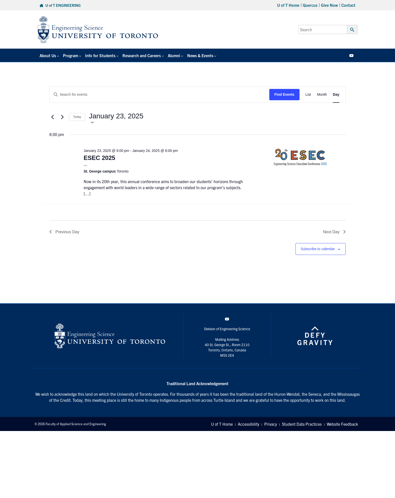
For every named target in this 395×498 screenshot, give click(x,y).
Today (77, 117)
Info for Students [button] (100, 55)
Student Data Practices (302, 423)
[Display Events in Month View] (322, 95)
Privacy (270, 423)
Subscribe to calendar (318, 249)
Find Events (284, 94)
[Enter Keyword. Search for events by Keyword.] (159, 95)
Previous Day (64, 232)
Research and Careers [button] (141, 55)
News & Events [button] (200, 55)
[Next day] (62, 117)
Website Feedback (342, 423)
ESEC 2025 (99, 157)
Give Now (329, 5)
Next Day (334, 232)
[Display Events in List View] (308, 95)
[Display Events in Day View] (336, 95)
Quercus (310, 5)
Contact (348, 5)
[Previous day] (52, 117)
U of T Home (288, 5)
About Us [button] (48, 55)
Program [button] (70, 55)
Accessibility (248, 423)
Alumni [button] (174, 55)
